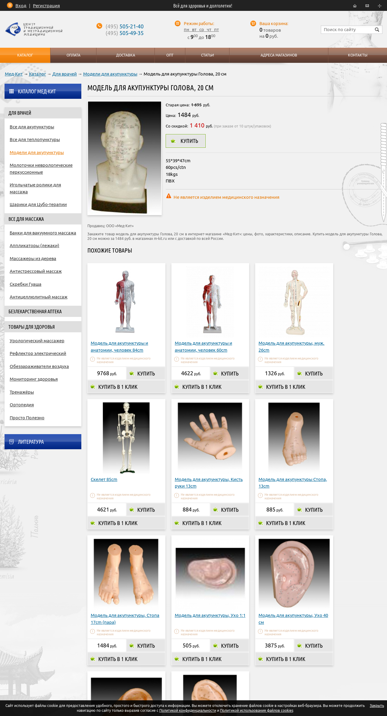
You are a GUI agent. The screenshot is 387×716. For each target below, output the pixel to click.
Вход (20, 5)
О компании (104, 663)
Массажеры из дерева (33, 258)
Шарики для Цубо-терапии (38, 204)
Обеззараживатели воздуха (39, 366)
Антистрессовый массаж (36, 271)
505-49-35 (125, 33)
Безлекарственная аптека (35, 311)
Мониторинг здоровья (34, 379)
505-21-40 (125, 26)
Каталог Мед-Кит (37, 91)
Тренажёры (22, 392)
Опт (232, 663)
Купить (189, 140)
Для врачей (64, 73)
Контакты (256, 663)
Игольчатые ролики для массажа (35, 188)
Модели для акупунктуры (110, 73)
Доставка (161, 663)
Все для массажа (26, 219)
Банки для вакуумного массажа (43, 232)
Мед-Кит (14, 73)
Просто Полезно (27, 417)
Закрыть (377, 706)
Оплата (134, 663)
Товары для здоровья (31, 327)
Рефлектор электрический (38, 353)
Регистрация (46, 5)
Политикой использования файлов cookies (256, 710)
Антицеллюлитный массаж (38, 296)
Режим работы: (199, 23)
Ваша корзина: (273, 23)
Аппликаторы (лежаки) (34, 245)
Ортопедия (22, 404)
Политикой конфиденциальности (187, 710)
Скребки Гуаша (25, 284)
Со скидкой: (177, 126)
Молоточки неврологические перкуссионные (41, 169)
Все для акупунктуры (32, 126)
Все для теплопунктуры (35, 139)
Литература (31, 442)
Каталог (37, 73)
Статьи (207, 55)
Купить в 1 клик (118, 378)
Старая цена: (178, 105)
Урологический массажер (37, 340)
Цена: (171, 115)
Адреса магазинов (199, 663)
